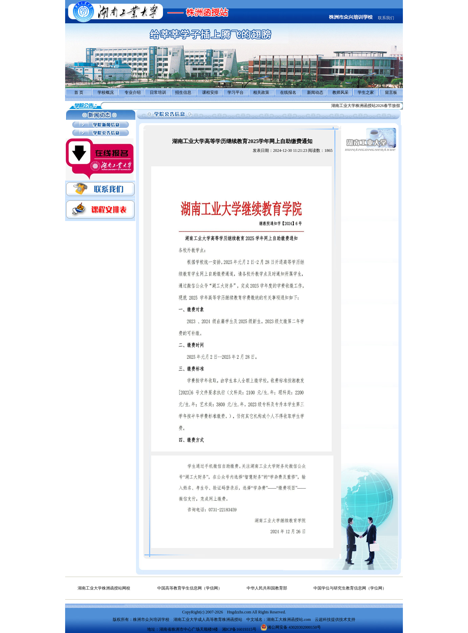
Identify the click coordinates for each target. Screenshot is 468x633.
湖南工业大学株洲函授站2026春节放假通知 (371, 105)
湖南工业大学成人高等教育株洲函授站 (207, 619)
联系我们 (386, 18)
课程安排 (210, 92)
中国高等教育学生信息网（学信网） (189, 588)
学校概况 (106, 92)
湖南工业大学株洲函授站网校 (104, 588)
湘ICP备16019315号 (239, 629)
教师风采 (340, 92)
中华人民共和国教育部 (267, 588)
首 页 (78, 92)
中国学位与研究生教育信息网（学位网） (349, 588)
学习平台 (235, 92)
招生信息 (183, 92)
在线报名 (288, 92)
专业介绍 (133, 92)
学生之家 (366, 92)
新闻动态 (315, 92)
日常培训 (158, 92)
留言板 (391, 92)
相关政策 (261, 92)
